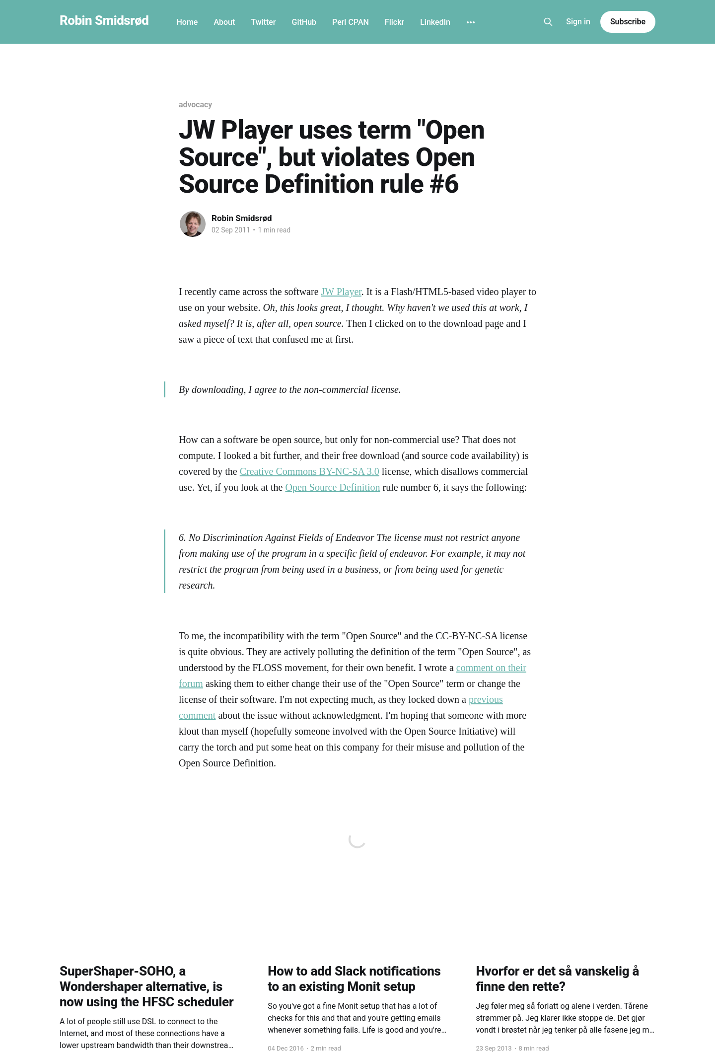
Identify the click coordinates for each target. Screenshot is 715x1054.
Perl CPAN (350, 22)
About (224, 22)
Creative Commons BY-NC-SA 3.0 (309, 471)
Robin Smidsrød (104, 20)
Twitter (263, 22)
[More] (470, 22)
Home (187, 22)
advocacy (195, 104)
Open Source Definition (332, 487)
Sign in (578, 21)
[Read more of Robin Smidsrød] (193, 224)
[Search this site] (548, 22)
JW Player (341, 291)
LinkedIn (435, 22)
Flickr (394, 22)
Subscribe (627, 21)
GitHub (303, 22)
